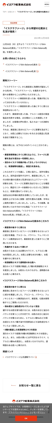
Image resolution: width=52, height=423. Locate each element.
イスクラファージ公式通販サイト (19, 357)
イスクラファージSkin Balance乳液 (20, 71)
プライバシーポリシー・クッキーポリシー (26, 412)
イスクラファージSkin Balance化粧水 (21, 64)
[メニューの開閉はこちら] (46, 4)
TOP (4, 12)
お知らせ (11, 12)
